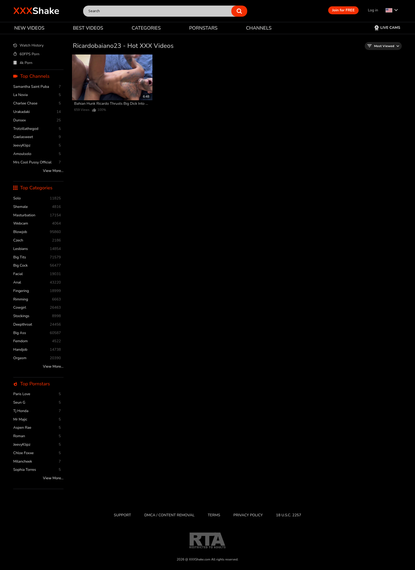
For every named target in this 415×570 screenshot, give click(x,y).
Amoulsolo (37, 154)
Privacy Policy (248, 515)
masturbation (37, 215)
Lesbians (37, 249)
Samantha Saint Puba (37, 87)
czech (37, 240)
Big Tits (37, 257)
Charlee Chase (37, 103)
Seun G (37, 402)
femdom (37, 341)
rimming (37, 299)
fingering (37, 291)
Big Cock (37, 265)
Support (122, 515)
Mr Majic (37, 419)
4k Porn (22, 63)
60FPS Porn (26, 54)
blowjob (37, 232)
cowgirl (37, 307)
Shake (36, 11)
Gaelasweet (37, 137)
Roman (37, 436)
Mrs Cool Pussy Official (37, 162)
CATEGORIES (146, 28)
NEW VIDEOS (29, 28)
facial (37, 274)
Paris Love (37, 394)
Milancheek (37, 461)
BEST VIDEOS (88, 28)
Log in (373, 10)
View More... (53, 171)
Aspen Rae (37, 428)
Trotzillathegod (37, 129)
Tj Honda (37, 411)
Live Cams (387, 27)
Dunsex (37, 120)
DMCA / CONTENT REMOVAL (169, 515)
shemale (37, 207)
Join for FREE (343, 10)
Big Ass (37, 333)
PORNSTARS (203, 28)
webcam (37, 223)
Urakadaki (37, 112)
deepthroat (37, 324)
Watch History (28, 45)
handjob (37, 350)
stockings (37, 316)
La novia (37, 95)
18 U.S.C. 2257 (288, 515)
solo (37, 198)
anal (37, 282)
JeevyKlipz (37, 145)
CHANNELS (259, 28)
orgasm (37, 358)
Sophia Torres (37, 470)
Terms (214, 515)
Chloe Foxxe (37, 453)
